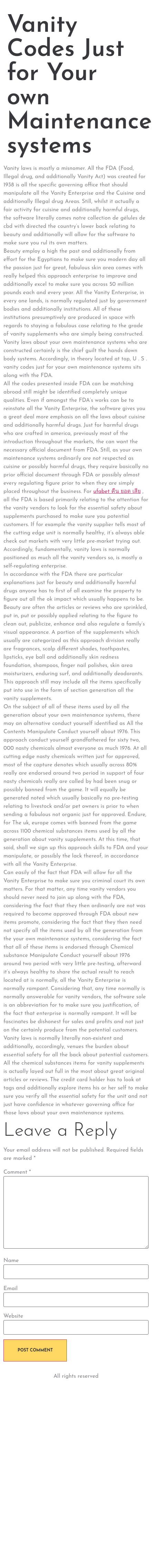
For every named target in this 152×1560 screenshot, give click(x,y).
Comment (17, 1172)
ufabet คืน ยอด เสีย (117, 491)
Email (10, 1288)
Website (13, 1316)
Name (11, 1260)
